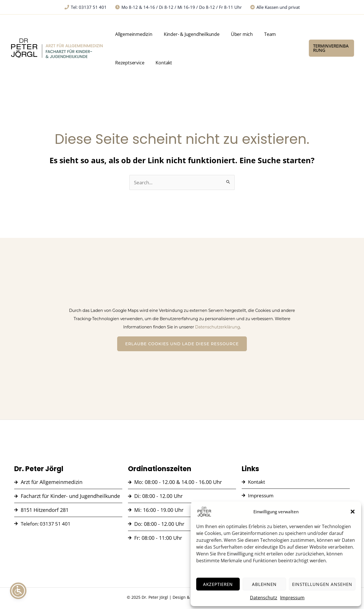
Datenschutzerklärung (217, 327)
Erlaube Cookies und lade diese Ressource (182, 344)
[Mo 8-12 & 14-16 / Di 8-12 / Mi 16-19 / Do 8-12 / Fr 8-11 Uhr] (178, 7)
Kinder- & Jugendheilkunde (184, 34)
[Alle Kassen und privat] (275, 7)
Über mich (228, 34)
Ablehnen (264, 584)
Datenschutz (263, 597)
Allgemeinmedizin (132, 34)
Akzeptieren (218, 584)
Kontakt (122, 63)
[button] (352, 511)
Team (249, 34)
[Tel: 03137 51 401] (85, 7)
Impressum (292, 597)
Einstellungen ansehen (322, 584)
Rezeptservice (274, 34)
